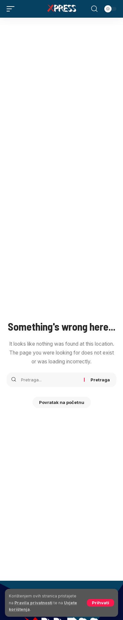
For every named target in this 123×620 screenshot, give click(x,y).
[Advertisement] (61, 82)
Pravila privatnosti (33, 602)
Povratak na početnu (61, 402)
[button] (100, 603)
